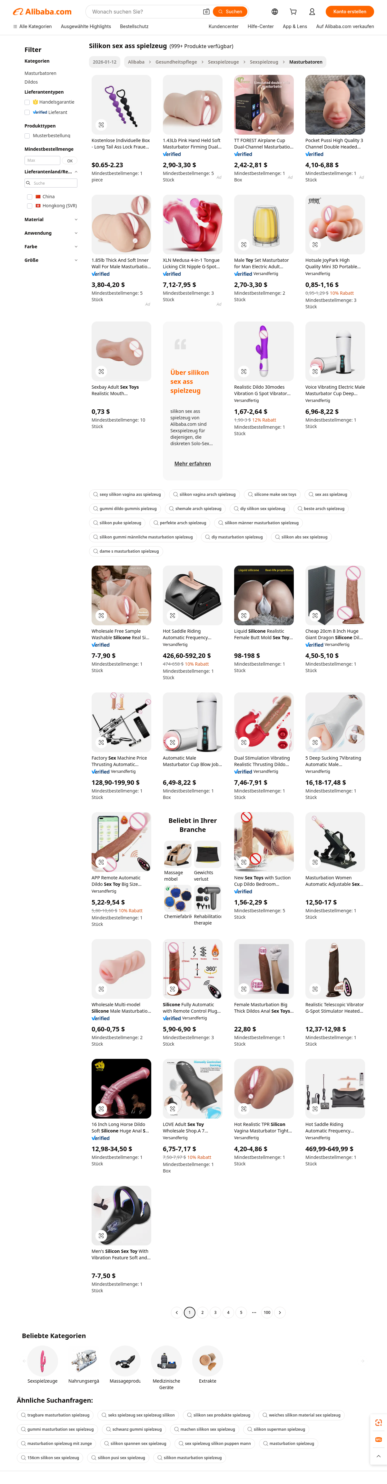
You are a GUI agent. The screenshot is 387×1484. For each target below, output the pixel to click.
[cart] (294, 12)
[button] (206, 11)
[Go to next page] (280, 1312)
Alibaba (136, 62)
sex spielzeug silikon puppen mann (215, 1443)
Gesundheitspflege (176, 62)
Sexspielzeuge (223, 62)
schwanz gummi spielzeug (134, 1429)
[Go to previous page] (177, 1312)
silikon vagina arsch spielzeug (204, 494)
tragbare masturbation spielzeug (55, 1415)
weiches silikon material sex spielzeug (302, 1415)
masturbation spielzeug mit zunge (56, 1443)
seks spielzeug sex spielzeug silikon (138, 1415)
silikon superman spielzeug (276, 1429)
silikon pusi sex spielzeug (118, 1457)
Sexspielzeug (264, 62)
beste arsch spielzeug (321, 508)
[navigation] (49, 680)
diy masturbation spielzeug (234, 537)
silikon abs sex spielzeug (301, 537)
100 (267, 1312)
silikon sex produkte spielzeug (218, 1415)
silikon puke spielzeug (117, 523)
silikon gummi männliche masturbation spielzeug (143, 537)
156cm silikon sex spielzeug (50, 1457)
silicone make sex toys (272, 494)
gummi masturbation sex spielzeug (57, 1429)
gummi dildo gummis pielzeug (125, 508)
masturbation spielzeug (288, 1443)
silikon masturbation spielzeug (189, 1457)
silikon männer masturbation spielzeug (258, 523)
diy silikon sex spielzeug (259, 508)
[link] (378, 1422)
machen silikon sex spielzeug (204, 1429)
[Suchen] (230, 11)
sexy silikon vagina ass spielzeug (127, 494)
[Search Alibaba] (144, 11)
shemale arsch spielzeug (195, 508)
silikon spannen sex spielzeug (135, 1443)
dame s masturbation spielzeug (126, 551)
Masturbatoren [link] (305, 62)
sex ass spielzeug (328, 494)
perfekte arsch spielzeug (180, 523)
